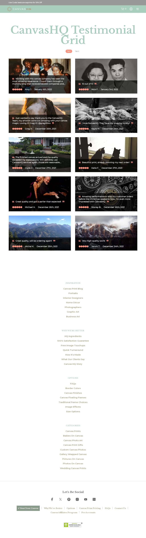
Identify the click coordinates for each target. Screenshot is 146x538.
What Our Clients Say (73, 359)
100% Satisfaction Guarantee (73, 340)
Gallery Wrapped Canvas (73, 454)
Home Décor (73, 302)
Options (71, 508)
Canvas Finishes (73, 393)
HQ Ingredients (73, 336)
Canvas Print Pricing (90, 508)
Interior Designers (73, 298)
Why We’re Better (53, 508)
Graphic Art (73, 311)
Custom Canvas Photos (73, 449)
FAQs (73, 383)
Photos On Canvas (73, 463)
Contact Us (120, 508)
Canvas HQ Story (73, 364)
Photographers (73, 307)
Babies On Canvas (73, 435)
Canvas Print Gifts (73, 445)
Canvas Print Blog (73, 288)
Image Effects (73, 406)
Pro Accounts (88, 512)
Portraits (73, 293)
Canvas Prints (73, 431)
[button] (123, 8)
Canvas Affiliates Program (64, 512)
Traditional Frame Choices (73, 402)
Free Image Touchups (73, 345)
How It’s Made (73, 354)
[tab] (69, 51)
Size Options (73, 411)
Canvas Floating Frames (73, 397)
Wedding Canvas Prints (73, 468)
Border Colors (73, 388)
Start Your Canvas (29, 508)
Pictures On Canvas (73, 459)
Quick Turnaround (73, 350)
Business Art (73, 316)
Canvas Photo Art (73, 440)
